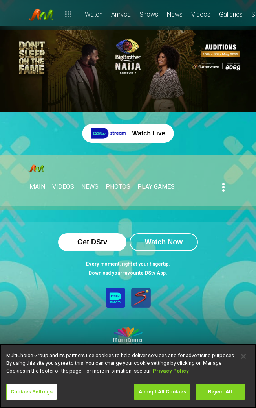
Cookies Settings (32, 392)
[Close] (243, 356)
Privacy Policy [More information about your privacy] (171, 371)
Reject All (220, 392)
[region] (128, 376)
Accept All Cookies (162, 392)
